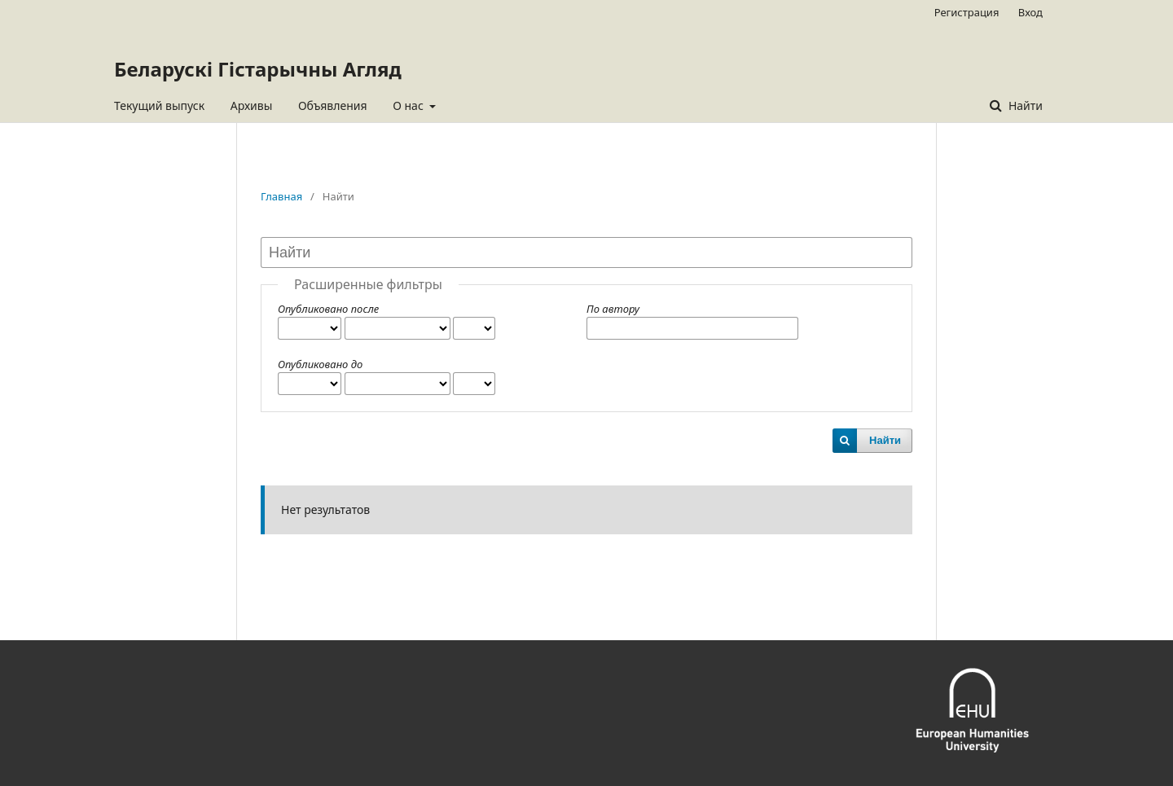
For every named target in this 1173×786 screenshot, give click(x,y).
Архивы (252, 105)
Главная (281, 196)
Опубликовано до (320, 364)
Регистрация (966, 12)
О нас (409, 105)
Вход (1030, 12)
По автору (612, 308)
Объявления (332, 105)
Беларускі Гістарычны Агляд (258, 68)
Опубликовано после (328, 308)
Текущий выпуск (159, 105)
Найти (1024, 105)
